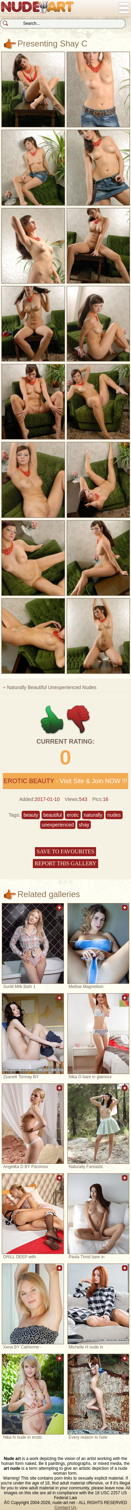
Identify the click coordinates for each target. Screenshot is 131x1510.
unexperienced (58, 825)
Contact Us (65, 1507)
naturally (93, 815)
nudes (114, 815)
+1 (52, 720)
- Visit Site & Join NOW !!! (65, 781)
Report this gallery (65, 863)
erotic (73, 815)
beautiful (52, 815)
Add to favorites (59, 911)
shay (84, 825)
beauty (30, 815)
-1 (78, 720)
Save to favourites (65, 851)
